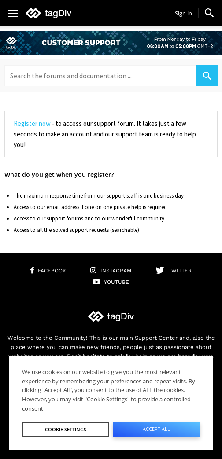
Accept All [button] (156, 429)
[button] (209, 13)
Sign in (183, 13)
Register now (32, 123)
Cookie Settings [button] (65, 429)
